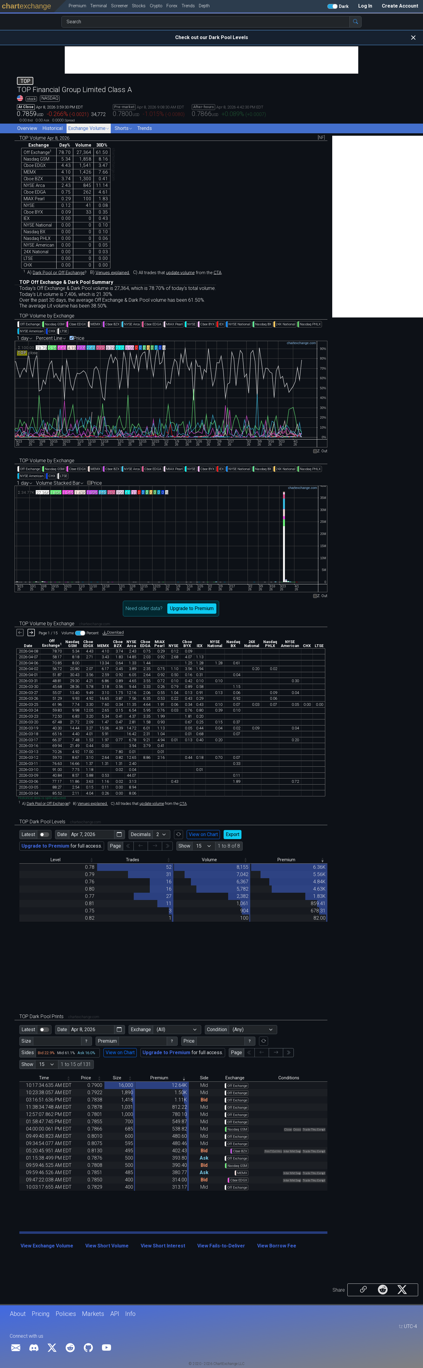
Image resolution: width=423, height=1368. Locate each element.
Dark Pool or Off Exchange (58, 272)
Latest (28, 834)
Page (115, 846)
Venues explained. (113, 272)
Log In (365, 6)
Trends (144, 128)
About (18, 1313)
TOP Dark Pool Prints (59, 1016)
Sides (27, 1052)
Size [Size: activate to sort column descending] (117, 1078)
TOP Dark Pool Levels (60, 822)
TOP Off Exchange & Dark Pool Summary (66, 282)
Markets (93, 1313)
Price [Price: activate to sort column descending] (86, 1078)
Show (184, 846)
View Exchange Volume (47, 1246)
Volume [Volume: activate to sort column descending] (209, 859)
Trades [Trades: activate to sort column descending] (132, 859)
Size (26, 1041)
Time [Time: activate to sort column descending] (44, 1078)
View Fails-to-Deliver (221, 1246)
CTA (217, 272)
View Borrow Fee (276, 1246)
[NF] (321, 138)
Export (232, 834)
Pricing (41, 1313)
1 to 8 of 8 (229, 846)
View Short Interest (163, 1246)
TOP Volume (44, 138)
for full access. (61, 846)
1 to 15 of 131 (76, 1064)
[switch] (44, 834)
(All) (161, 1029)
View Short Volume (107, 1246)
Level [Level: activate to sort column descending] (56, 859)
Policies (66, 1313)
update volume (180, 272)
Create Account (400, 6)
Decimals (141, 834)
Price (79, 338)
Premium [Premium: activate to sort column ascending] (286, 859)
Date (62, 834)
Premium (107, 1041)
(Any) (238, 1029)
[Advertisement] (211, 60)
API (114, 1313)
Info (130, 1313)
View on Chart (203, 834)
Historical (52, 128)
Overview (27, 128)
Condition (217, 1029)
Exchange (141, 1029)
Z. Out (322, 451)
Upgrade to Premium (192, 608)
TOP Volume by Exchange (46, 316)
